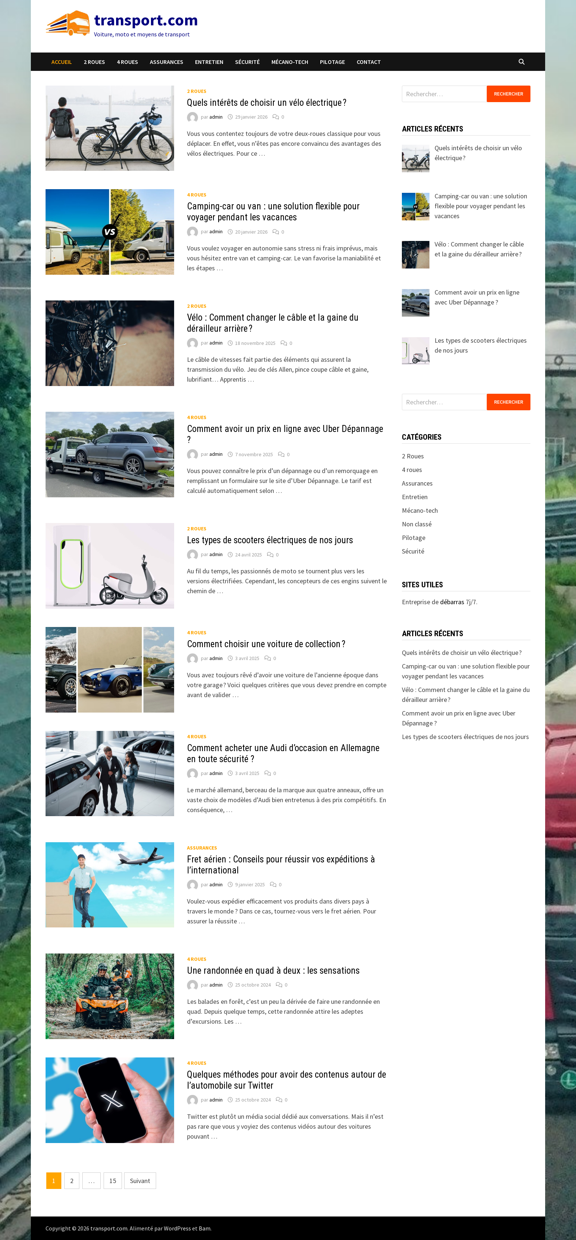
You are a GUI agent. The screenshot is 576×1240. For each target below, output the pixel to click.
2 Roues (94, 61)
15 (112, 1180)
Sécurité (247, 61)
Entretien (209, 61)
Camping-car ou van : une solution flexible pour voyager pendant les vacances (273, 212)
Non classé (417, 524)
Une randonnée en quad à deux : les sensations (273, 970)
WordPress (177, 1228)
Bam (204, 1228)
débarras (452, 602)
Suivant (140, 1180)
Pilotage (332, 61)
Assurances (166, 61)
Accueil (61, 61)
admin (216, 116)
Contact (369, 61)
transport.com (146, 20)
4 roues (127, 61)
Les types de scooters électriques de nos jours (270, 540)
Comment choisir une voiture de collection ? (266, 644)
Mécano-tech (289, 61)
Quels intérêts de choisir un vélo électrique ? (266, 102)
